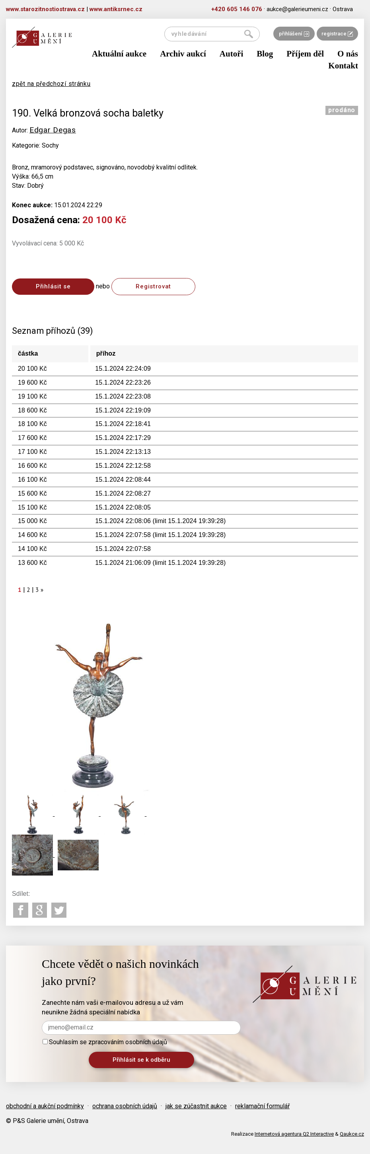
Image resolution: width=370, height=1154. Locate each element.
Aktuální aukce (119, 53)
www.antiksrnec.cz (116, 9)
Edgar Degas (52, 129)
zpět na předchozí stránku (51, 84)
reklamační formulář (262, 1106)
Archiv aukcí (183, 53)
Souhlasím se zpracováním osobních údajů (105, 1042)
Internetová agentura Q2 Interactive (294, 1134)
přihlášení (294, 34)
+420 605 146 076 (236, 9)
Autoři (231, 53)
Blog (265, 53)
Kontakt (343, 65)
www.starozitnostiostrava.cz (45, 9)
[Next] (42, 590)
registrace (337, 34)
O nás (347, 53)
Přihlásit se (53, 286)
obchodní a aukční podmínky (45, 1106)
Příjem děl (305, 53)
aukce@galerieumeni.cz (297, 9)
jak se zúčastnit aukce (196, 1106)
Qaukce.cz (352, 1134)
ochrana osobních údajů (124, 1106)
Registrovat (153, 286)
